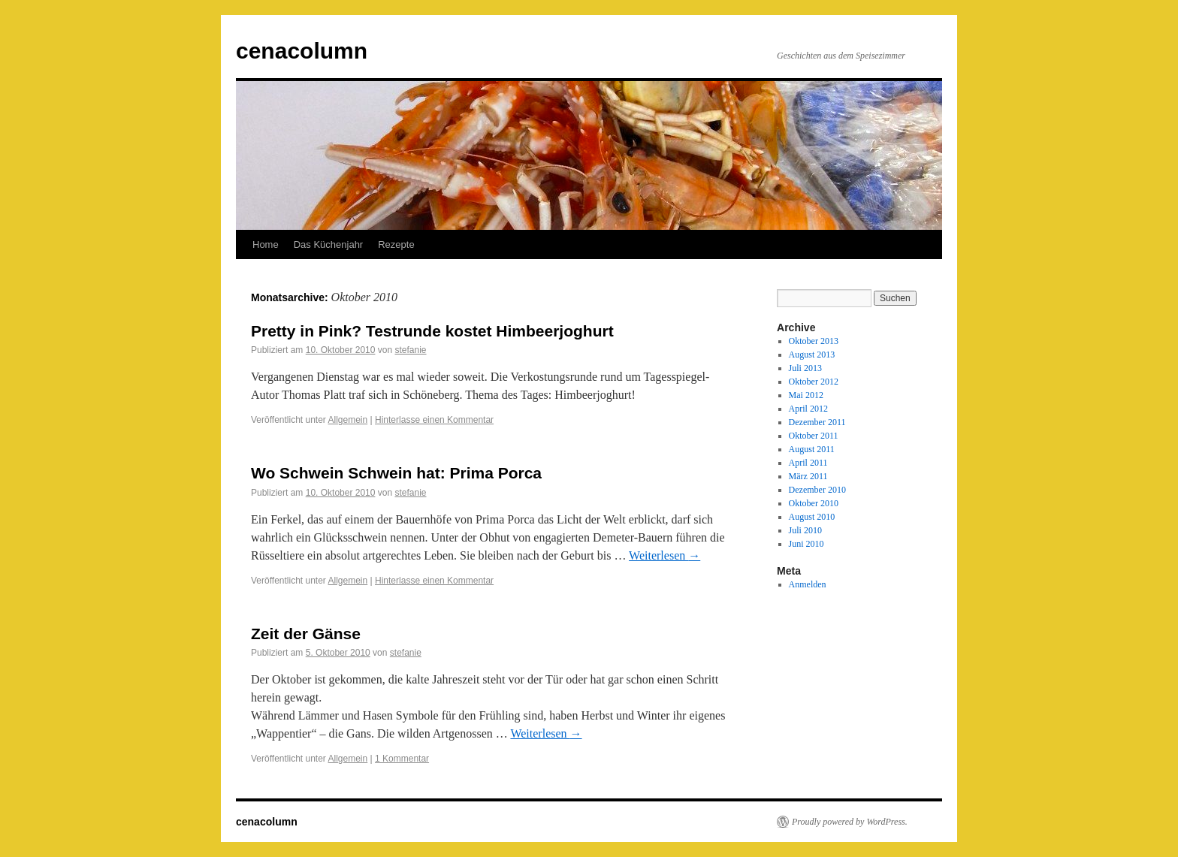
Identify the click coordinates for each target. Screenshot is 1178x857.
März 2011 (808, 476)
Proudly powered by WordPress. (850, 821)
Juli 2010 (805, 530)
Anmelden (807, 584)
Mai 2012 (806, 395)
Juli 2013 (805, 368)
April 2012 (808, 408)
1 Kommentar (402, 758)
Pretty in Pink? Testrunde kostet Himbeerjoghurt (432, 330)
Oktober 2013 (813, 341)
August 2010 (812, 516)
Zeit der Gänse (306, 633)
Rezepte (396, 244)
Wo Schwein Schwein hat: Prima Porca (396, 472)
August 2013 (812, 354)
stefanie (410, 350)
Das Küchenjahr (329, 244)
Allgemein (348, 420)
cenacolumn (301, 50)
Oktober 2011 (813, 435)
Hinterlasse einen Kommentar (434, 420)
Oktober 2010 (813, 503)
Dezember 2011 (817, 422)
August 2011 (812, 449)
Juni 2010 (806, 544)
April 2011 (808, 462)
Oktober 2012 (813, 381)
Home (265, 244)
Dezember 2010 (817, 489)
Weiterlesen (664, 555)
